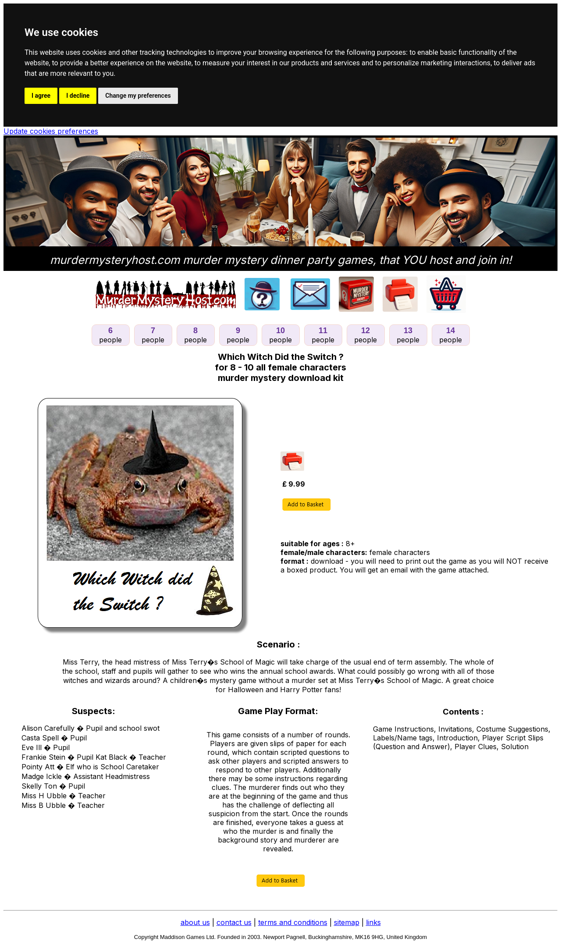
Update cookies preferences (51, 131)
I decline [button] (77, 95)
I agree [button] (41, 95)
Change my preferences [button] (137, 95)
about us (195, 922)
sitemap (346, 922)
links (373, 922)
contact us (234, 922)
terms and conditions (292, 922)
